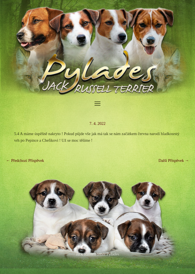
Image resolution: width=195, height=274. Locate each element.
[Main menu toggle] (97, 103)
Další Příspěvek (174, 160)
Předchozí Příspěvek (25, 160)
